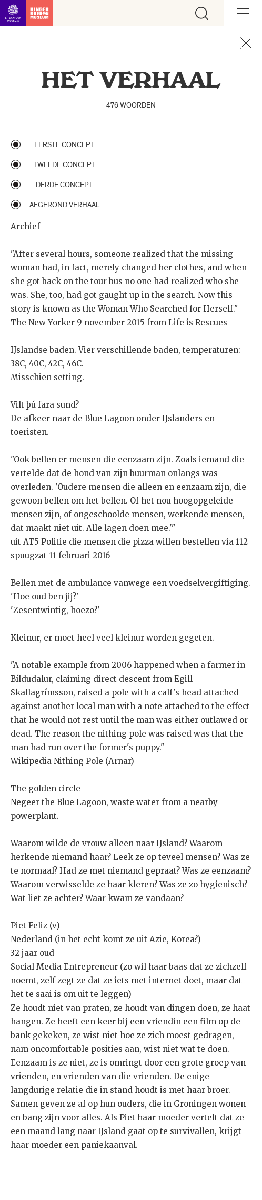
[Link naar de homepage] (26, 13)
